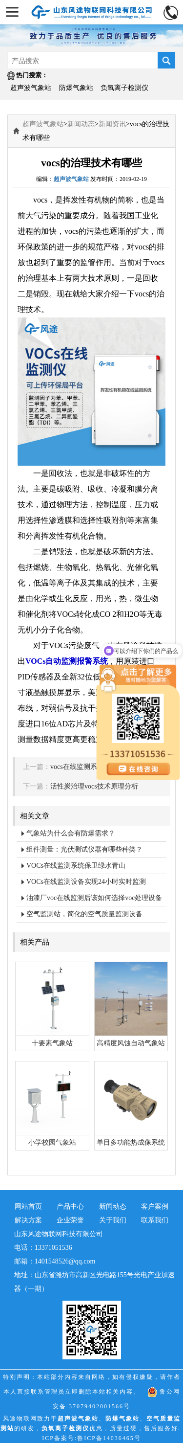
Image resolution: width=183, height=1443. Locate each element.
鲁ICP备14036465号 (109, 1438)
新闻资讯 (112, 124)
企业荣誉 (70, 1220)
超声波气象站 (30, 87)
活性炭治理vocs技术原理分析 (94, 786)
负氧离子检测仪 (124, 87)
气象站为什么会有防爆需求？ (70, 833)
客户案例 (154, 1206)
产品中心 (70, 1206)
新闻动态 (81, 124)
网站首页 (28, 1206)
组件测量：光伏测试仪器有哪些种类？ (84, 849)
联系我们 (154, 1220)
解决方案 (28, 1220)
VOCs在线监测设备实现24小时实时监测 (86, 881)
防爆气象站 (76, 87)
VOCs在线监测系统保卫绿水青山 (75, 865)
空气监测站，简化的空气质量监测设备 (84, 914)
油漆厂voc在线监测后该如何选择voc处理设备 (94, 898)
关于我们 (112, 1220)
